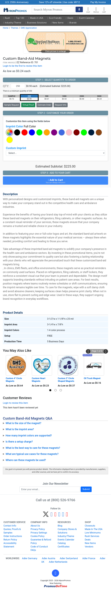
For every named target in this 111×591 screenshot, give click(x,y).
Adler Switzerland (69, 558)
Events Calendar (66, 539)
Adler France (88, 558)
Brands (72, 22)
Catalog (62, 543)
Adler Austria (48, 558)
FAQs (33, 550)
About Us (35, 525)
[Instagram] (59, 515)
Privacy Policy (38, 529)
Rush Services (92, 536)
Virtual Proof (28, 105)
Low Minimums (93, 532)
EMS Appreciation (29, 28)
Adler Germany (29, 558)
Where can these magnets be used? (26, 460)
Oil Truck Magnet (92, 378)
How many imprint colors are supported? (29, 435)
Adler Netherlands (58, 561)
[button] (96, 9)
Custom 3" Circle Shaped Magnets (66, 379)
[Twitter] (46, 515)
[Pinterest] (55, 515)
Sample (11, 105)
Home (5, 28)
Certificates (64, 546)
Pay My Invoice (98, 2)
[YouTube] (67, 515)
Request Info (60, 105)
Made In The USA (93, 529)
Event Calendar (85, 18)
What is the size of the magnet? (23, 423)
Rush (6, 18)
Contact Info (9, 525)
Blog (60, 525)
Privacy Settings (39, 532)
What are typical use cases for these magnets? (32, 454)
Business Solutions (36, 22)
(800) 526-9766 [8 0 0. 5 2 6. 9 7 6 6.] (63, 500)
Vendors (89, 546)
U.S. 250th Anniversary (16, 2)
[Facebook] (51, 515)
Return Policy (10, 539)
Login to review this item (15, 403)
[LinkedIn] (63, 515)
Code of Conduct (39, 546)
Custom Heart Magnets (39, 379)
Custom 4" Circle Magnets (14, 379)
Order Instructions (12, 536)
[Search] (53, 9)
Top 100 (19, 18)
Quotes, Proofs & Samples (12, 531)
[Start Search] (79, 9)
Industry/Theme (12, 22)
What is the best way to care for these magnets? (33, 447)
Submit (86, 489)
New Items (57, 22)
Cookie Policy (38, 536)
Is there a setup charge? (19, 441)
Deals (69, 18)
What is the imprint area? (20, 429)
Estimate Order (44, 105)
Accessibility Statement (9, 545)
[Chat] (88, 9)
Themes (14, 28)
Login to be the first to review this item (22, 66)
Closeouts (90, 525)
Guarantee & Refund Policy (41, 541)
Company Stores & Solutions (67, 531)
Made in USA (35, 18)
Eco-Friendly (54, 18)
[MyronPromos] (15, 9)
